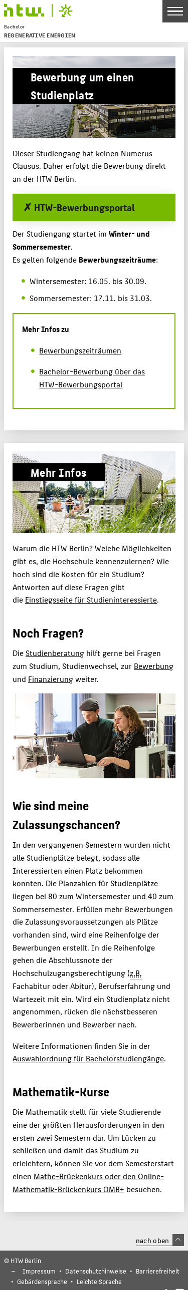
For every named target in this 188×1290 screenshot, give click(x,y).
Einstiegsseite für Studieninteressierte (91, 599)
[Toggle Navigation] (175, 11)
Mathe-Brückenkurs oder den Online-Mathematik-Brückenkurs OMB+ (88, 1182)
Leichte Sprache (99, 1281)
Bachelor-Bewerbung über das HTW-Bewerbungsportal (92, 377)
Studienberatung (55, 652)
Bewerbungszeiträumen (80, 350)
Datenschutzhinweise (95, 1271)
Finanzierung (50, 678)
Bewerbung (153, 665)
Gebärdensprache (42, 1281)
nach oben (160, 1240)
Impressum (39, 1271)
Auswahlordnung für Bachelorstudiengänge (88, 1058)
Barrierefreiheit (157, 1271)
